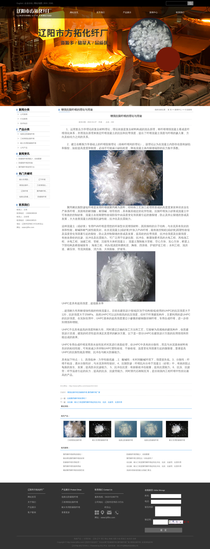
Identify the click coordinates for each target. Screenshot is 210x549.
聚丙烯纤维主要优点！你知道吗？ (140, 458)
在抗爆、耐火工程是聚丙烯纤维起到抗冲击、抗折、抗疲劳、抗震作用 (94, 402)
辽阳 (94, 539)
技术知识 (23, 123)
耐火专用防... (24, 179)
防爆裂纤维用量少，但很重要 (30, 159)
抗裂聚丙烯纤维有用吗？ (77, 398)
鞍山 (106, 539)
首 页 (170, 110)
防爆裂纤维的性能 (26, 163)
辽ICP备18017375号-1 (80, 546)
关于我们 (100, 12)
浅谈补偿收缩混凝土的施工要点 (139, 470)
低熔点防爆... (24, 197)
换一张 (186, 522)
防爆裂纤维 (42, 197)
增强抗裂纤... (24, 185)
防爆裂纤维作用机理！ (72, 462)
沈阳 (114, 539)
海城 (110, 539)
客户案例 (32, 512)
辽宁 (98, 539)
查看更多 (66, 512)
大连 (118, 539)
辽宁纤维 (42, 179)
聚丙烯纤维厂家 (94, 392)
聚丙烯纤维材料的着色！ (73, 454)
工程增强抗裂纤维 (27, 139)
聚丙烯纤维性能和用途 (72, 466)
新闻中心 (153, 12)
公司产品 (23, 148)
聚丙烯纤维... (42, 191)
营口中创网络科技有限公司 (127, 546)
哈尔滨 (129, 539)
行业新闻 (23, 119)
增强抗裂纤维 (72, 392)
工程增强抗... (42, 185)
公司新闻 (23, 114)
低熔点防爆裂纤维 (27, 134)
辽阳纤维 (24, 191)
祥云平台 (103, 546)
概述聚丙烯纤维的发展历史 (73, 470)
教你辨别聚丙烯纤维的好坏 (73, 458)
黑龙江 (123, 539)
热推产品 (77, 539)
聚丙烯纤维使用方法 (26, 167)
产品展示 (127, 12)
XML (51, 3)
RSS (45, 3)
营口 (102, 539)
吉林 (134, 539)
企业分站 (28, 3)
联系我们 (180, 12)
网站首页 (74, 12)
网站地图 (38, 3)
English (20, 3)
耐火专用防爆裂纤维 (28, 143)
